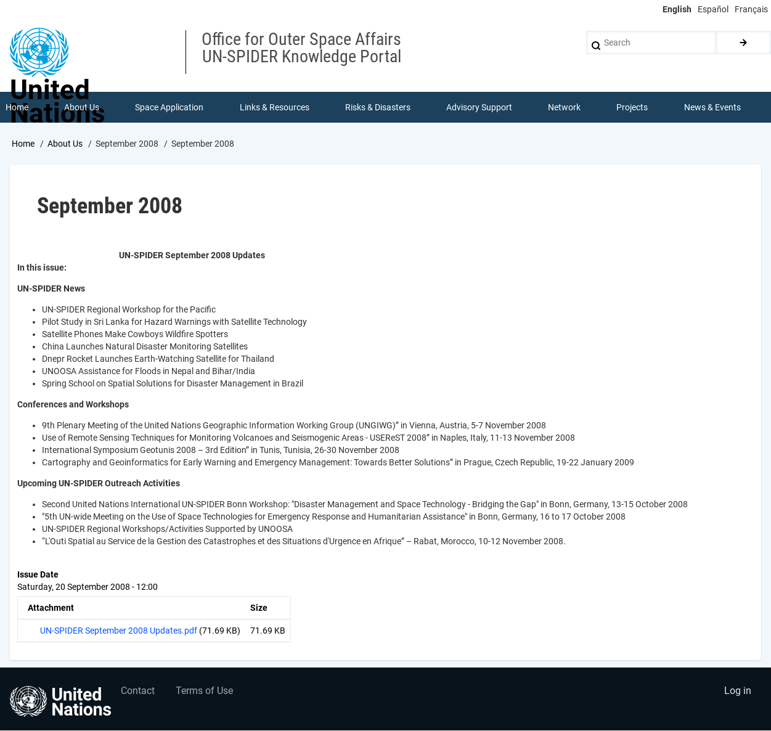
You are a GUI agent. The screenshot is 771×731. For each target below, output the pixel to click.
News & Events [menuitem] (712, 107)
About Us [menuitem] (81, 107)
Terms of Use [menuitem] (205, 691)
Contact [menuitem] (138, 691)
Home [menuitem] (17, 107)
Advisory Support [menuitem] (479, 107)
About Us (65, 144)
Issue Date (38, 574)
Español (713, 9)
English (677, 9)
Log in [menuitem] (737, 691)
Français (751, 9)
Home (23, 144)
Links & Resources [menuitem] (274, 107)
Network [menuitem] (564, 107)
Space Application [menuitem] (169, 107)
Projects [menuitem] (632, 107)
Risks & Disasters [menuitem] (377, 107)
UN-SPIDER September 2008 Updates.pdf (118, 630)
